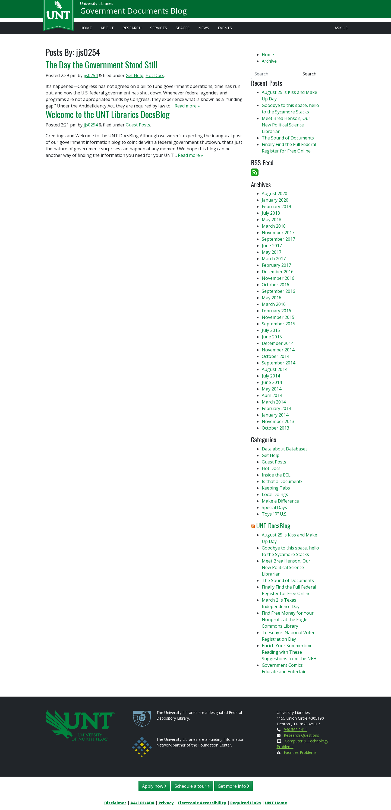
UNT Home (276, 802)
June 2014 (272, 382)
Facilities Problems (300, 752)
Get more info (233, 786)
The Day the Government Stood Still (101, 64)
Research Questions (301, 735)
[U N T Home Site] (80, 724)
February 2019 (276, 206)
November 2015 (278, 317)
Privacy (166, 802)
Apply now (154, 786)
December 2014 (278, 343)
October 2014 (275, 356)
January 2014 (275, 415)
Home (86, 27)
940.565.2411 (295, 729)
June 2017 (272, 246)
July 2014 (271, 376)
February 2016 (276, 311)
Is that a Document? (282, 481)
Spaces (183, 27)
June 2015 (272, 337)
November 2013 (278, 421)
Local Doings (275, 494)
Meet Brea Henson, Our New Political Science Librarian (286, 124)
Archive (269, 61)
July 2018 (271, 213)
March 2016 (274, 304)
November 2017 (278, 233)
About (107, 27)
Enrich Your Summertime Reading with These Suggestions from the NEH (289, 652)
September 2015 (278, 324)
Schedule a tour (192, 786)
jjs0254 (91, 75)
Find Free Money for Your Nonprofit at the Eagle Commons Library (288, 619)
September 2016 (278, 291)
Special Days (274, 507)
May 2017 (271, 252)
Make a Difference (280, 501)
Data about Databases (285, 449)
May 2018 (271, 220)
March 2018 (274, 226)
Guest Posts (138, 125)
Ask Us (341, 27)
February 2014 (276, 408)
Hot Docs (155, 75)
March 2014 (274, 402)
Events (225, 27)
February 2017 (276, 265)
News (203, 27)
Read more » (187, 106)
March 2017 (274, 259)
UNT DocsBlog (273, 525)
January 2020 (275, 200)
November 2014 (278, 350)
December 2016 (278, 272)
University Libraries (96, 5)
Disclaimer (115, 802)
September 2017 (278, 239)
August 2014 (274, 369)
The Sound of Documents (288, 138)
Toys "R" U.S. (274, 514)
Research (131, 27)
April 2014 (272, 395)
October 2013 (275, 428)
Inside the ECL (276, 475)
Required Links (245, 802)
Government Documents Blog (133, 12)
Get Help (134, 75)
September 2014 (278, 363)
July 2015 (271, 330)
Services (158, 27)
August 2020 (274, 193)
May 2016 (271, 298)
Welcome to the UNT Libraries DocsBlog (108, 114)
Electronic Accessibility (202, 802)
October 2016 (275, 285)
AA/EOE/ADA (142, 802)
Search (309, 74)
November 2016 (278, 278)
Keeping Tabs (276, 488)
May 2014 (271, 389)
